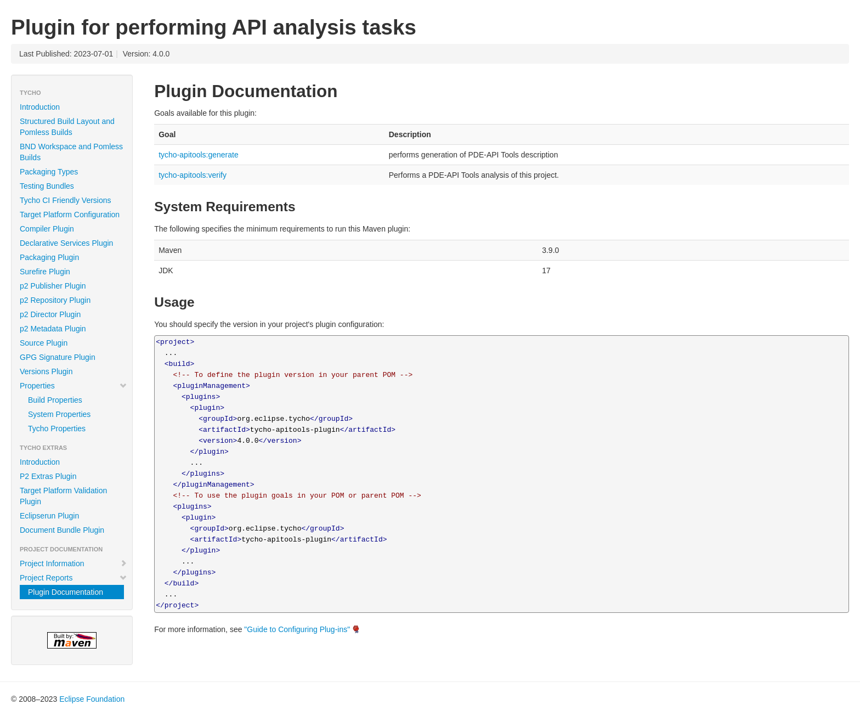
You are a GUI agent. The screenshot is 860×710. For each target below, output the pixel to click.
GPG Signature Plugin (57, 357)
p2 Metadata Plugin (53, 328)
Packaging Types (49, 171)
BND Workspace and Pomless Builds (71, 152)
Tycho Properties (57, 428)
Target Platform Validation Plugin (63, 496)
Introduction (40, 107)
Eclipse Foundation (92, 699)
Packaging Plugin (49, 257)
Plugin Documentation (65, 592)
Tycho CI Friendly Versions (65, 200)
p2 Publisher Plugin (53, 285)
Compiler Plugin (47, 228)
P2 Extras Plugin (48, 476)
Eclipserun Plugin (49, 515)
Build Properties (55, 400)
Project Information (73, 563)
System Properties (59, 414)
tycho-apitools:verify (193, 175)
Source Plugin (43, 343)
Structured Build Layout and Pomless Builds (67, 127)
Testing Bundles (47, 186)
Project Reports (73, 577)
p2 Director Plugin (50, 314)
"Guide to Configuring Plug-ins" (297, 629)
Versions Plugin (46, 371)
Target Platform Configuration (70, 214)
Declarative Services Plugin (66, 243)
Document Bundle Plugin (62, 530)
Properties (73, 385)
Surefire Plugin (45, 271)
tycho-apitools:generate (199, 154)
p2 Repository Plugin (55, 300)
